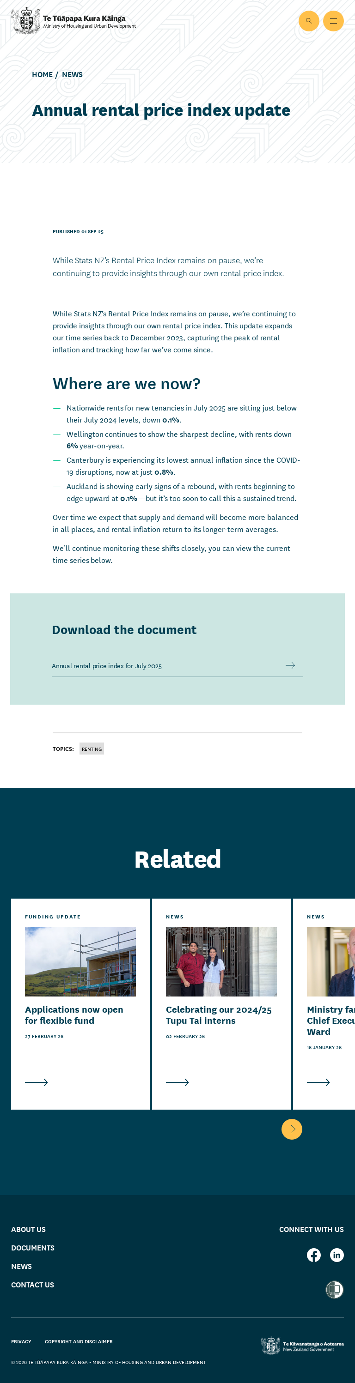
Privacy (21, 1341)
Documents (33, 1247)
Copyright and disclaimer (79, 1341)
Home (42, 74)
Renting (92, 748)
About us (28, 1228)
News (72, 74)
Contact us (32, 1284)
